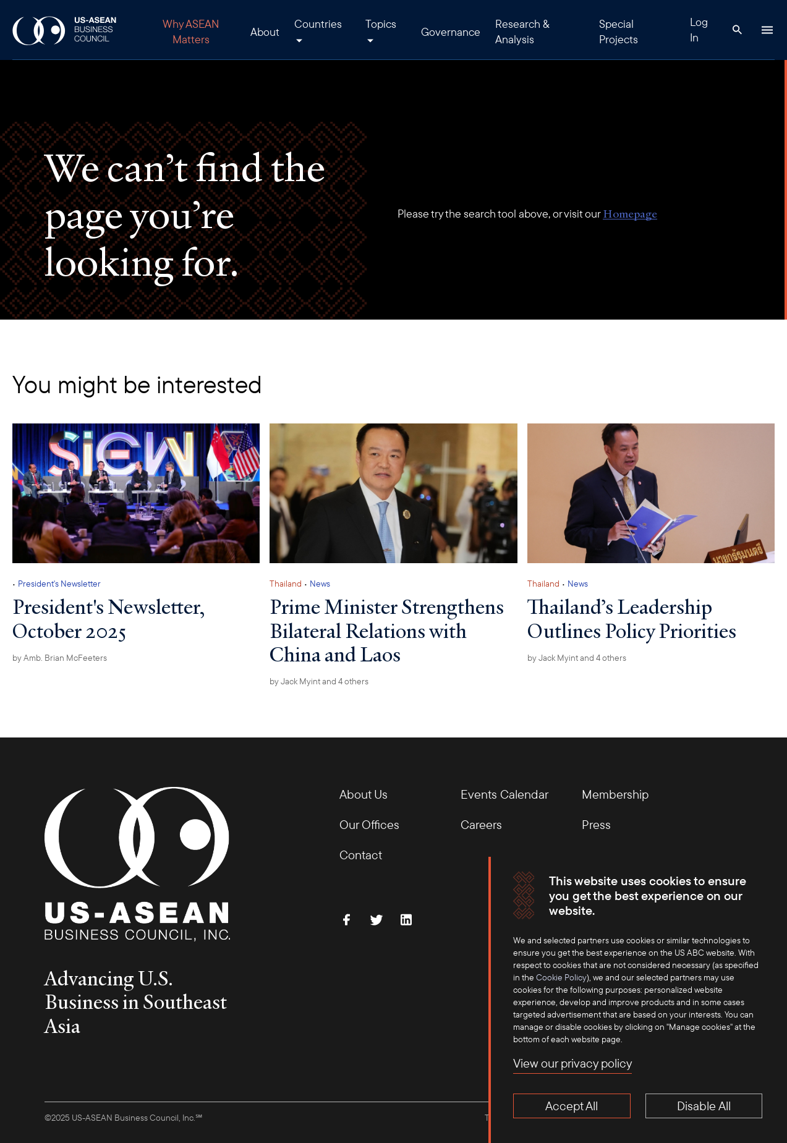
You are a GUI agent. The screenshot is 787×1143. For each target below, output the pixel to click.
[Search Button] (737, 29)
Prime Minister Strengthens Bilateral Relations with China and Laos (387, 630)
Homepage (630, 213)
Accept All (571, 1105)
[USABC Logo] (65, 30)
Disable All (704, 1105)
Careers (481, 824)
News (320, 583)
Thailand (286, 583)
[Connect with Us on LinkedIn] (406, 919)
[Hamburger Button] (767, 29)
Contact (360, 854)
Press (596, 824)
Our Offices (369, 824)
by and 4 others (319, 681)
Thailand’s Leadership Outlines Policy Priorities (631, 618)
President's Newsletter (59, 583)
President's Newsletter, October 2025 (108, 618)
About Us (363, 794)
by (59, 657)
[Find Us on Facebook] (346, 919)
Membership (615, 794)
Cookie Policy (561, 977)
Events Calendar (504, 794)
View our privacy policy (572, 1063)
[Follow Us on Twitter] (376, 919)
